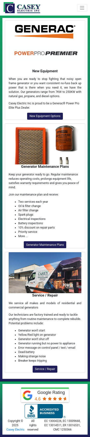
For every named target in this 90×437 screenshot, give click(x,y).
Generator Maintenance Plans (45, 245)
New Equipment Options (45, 116)
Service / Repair (45, 369)
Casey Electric (15, 429)
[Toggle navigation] (82, 7)
